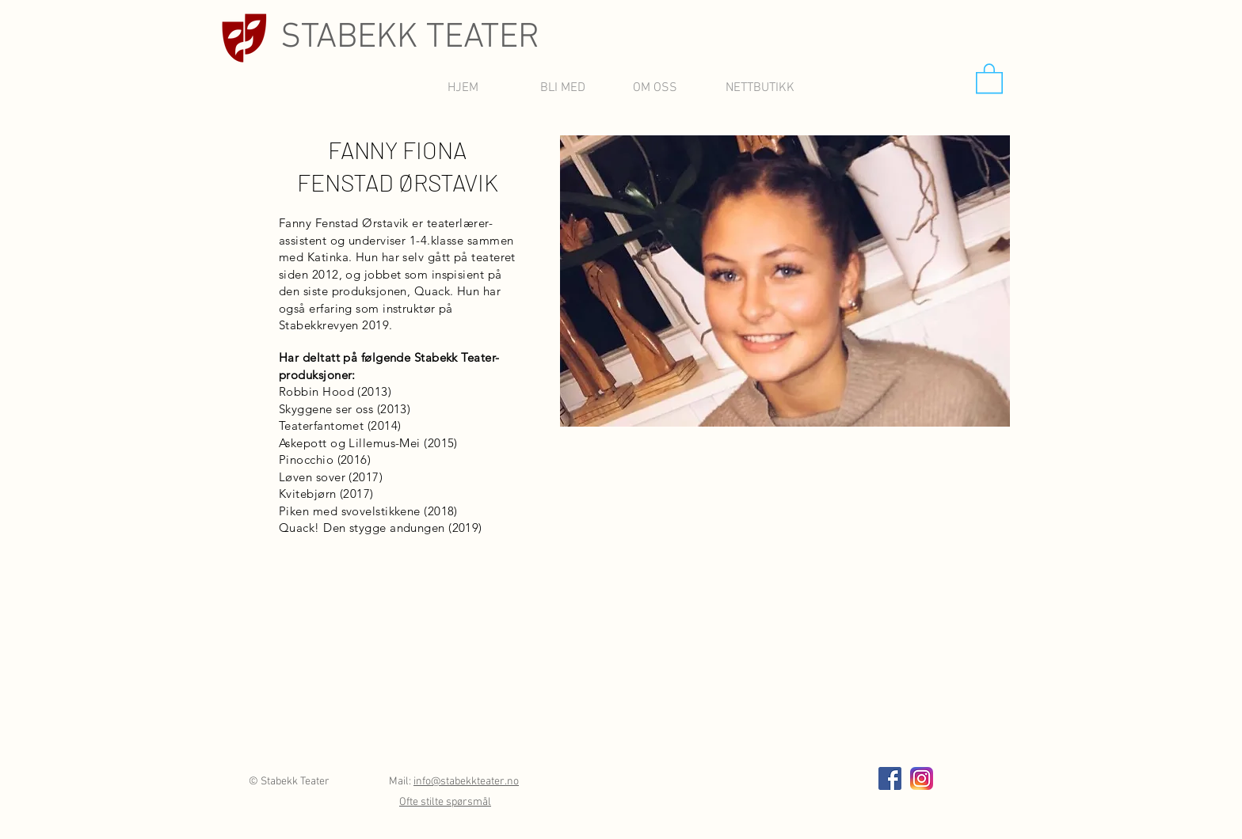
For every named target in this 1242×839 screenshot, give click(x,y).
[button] (989, 77)
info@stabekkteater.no (466, 781)
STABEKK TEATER (409, 38)
